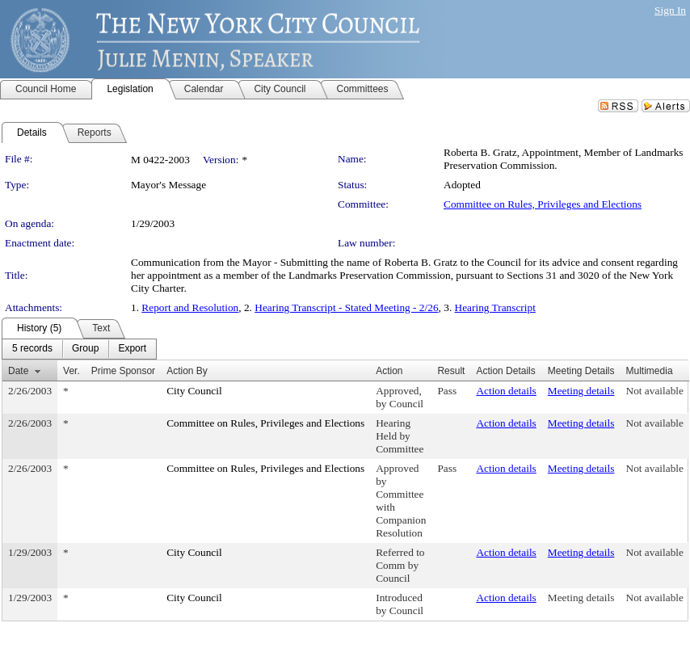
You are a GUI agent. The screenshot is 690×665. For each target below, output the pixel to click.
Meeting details (581, 391)
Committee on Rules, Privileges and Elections (543, 204)
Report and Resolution (189, 307)
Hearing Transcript (495, 307)
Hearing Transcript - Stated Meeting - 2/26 (346, 307)
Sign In (670, 10)
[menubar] (79, 349)
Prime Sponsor (123, 371)
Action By (187, 371)
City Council (194, 391)
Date (18, 371)
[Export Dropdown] (132, 349)
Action (389, 371)
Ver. (71, 371)
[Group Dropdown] (85, 349)
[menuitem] (32, 349)
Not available (655, 391)
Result (451, 371)
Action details (506, 391)
